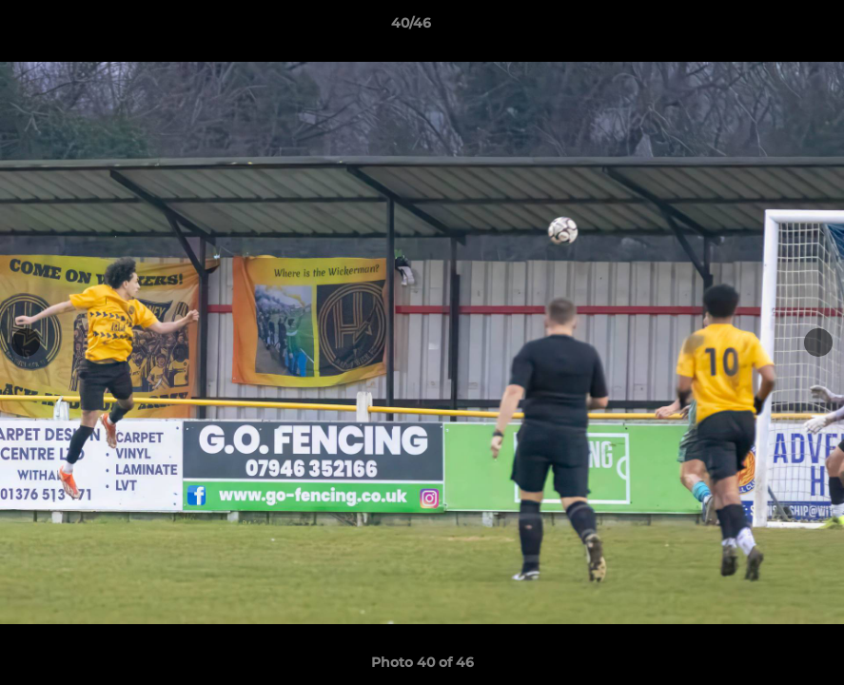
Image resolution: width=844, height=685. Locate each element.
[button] (764, 27)
